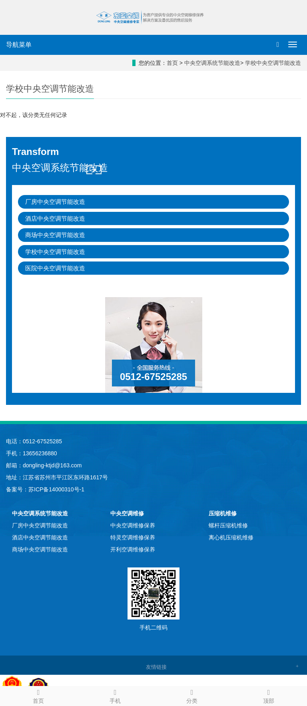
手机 (115, 695)
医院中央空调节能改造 (55, 268)
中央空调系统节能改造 (212, 63)
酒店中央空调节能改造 (55, 218)
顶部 (268, 695)
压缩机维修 (223, 513)
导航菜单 (19, 44)
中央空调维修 (127, 513)
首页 (172, 63)
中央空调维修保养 (132, 525)
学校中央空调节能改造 (273, 63)
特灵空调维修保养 (132, 537)
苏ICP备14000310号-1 (56, 489)
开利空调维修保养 (132, 549)
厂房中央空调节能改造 (55, 201)
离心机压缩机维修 (231, 537)
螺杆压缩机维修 (228, 525)
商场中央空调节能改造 (55, 234)
